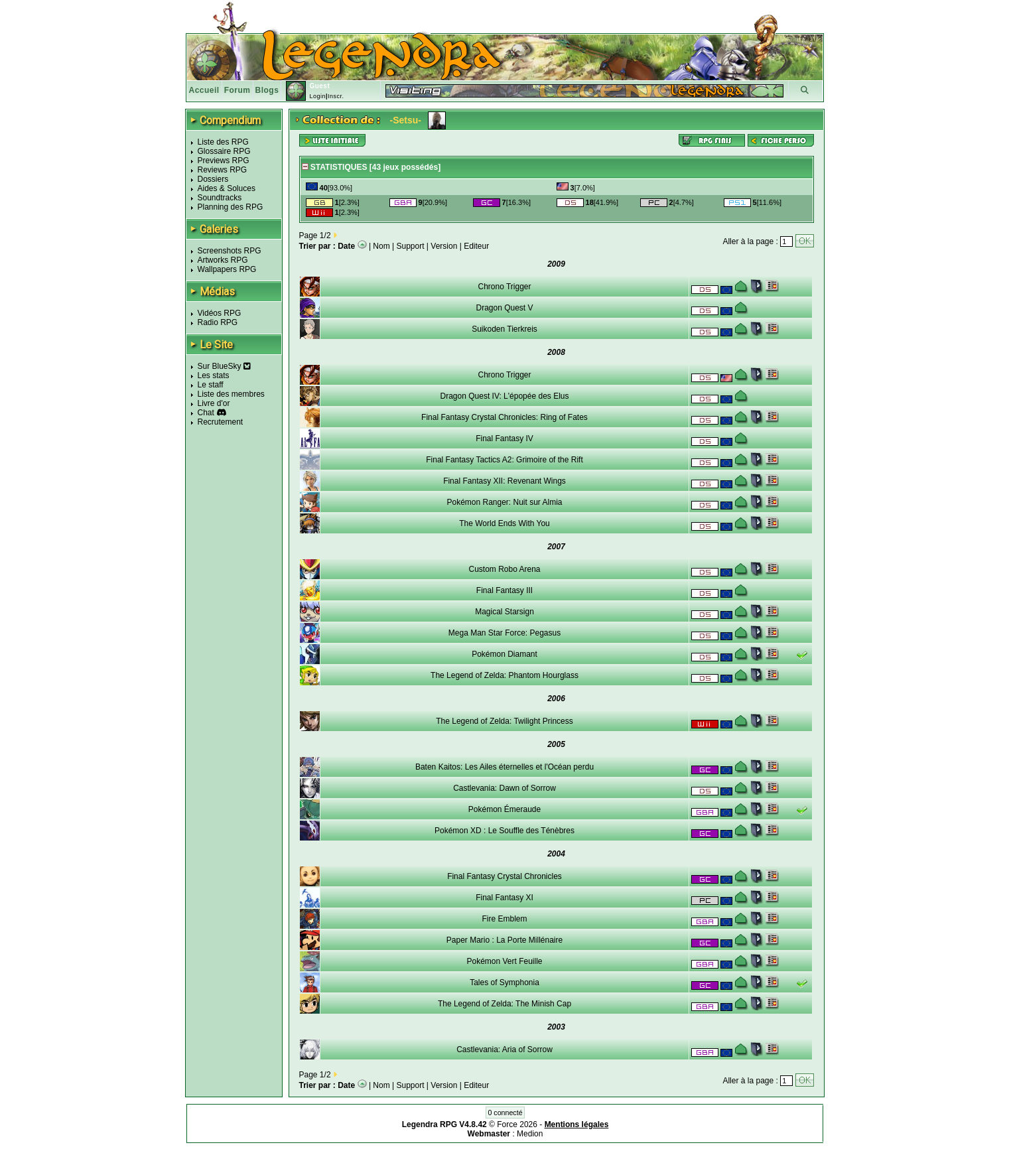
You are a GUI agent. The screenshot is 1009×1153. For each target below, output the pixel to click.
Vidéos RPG (219, 313)
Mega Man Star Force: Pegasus (504, 633)
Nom (381, 246)
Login (317, 96)
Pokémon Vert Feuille (504, 961)
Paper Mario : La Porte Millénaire (504, 940)
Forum (237, 90)
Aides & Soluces (226, 188)
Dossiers (213, 179)
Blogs (267, 90)
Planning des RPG (230, 207)
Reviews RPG (222, 169)
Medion (530, 1133)
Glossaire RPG (224, 151)
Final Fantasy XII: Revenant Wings (504, 481)
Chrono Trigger (504, 286)
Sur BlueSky (224, 366)
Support (411, 246)
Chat (206, 412)
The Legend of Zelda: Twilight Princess (504, 721)
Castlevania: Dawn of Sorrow (504, 788)
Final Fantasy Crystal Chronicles (504, 876)
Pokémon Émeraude (504, 809)
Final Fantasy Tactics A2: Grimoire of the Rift (504, 459)
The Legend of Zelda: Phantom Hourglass (504, 675)
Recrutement (220, 422)
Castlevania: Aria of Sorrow (504, 1049)
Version (444, 246)
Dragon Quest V (504, 307)
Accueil (204, 90)
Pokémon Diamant (504, 654)
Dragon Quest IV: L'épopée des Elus (504, 396)
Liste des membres (231, 394)
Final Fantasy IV (504, 438)
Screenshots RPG (229, 250)
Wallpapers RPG (227, 269)
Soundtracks (220, 197)
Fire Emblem (504, 918)
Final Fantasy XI (504, 897)
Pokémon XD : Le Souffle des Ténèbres (504, 830)
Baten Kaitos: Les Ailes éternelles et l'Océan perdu (504, 767)
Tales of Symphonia (504, 982)
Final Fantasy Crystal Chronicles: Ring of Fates (504, 417)
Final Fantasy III (504, 590)
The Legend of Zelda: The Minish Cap (504, 1003)
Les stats (214, 375)
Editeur (476, 246)
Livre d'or (214, 403)
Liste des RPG (223, 142)
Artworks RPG (223, 260)
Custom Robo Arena (504, 569)
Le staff (211, 384)
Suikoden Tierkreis (504, 329)
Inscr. (336, 96)
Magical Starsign (504, 611)
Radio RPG (218, 322)
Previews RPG (223, 160)
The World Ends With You (504, 523)
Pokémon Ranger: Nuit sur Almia (504, 502)
